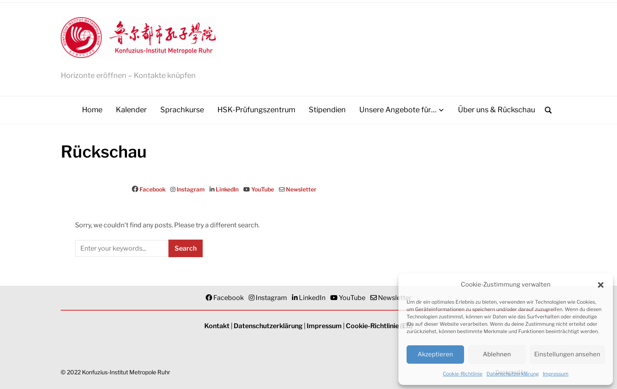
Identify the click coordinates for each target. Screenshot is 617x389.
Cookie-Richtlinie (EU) (379, 326)
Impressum (555, 374)
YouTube (262, 189)
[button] (601, 285)
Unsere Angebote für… (397, 109)
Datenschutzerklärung (513, 374)
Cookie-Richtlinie (462, 374)
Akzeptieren (435, 354)
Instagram (191, 189)
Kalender (131, 109)
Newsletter (301, 189)
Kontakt (217, 326)
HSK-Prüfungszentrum (256, 109)
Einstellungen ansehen (567, 354)
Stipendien (327, 109)
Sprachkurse (182, 109)
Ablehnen (497, 354)
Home (92, 109)
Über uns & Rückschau (496, 109)
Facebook (152, 189)
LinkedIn (227, 189)
